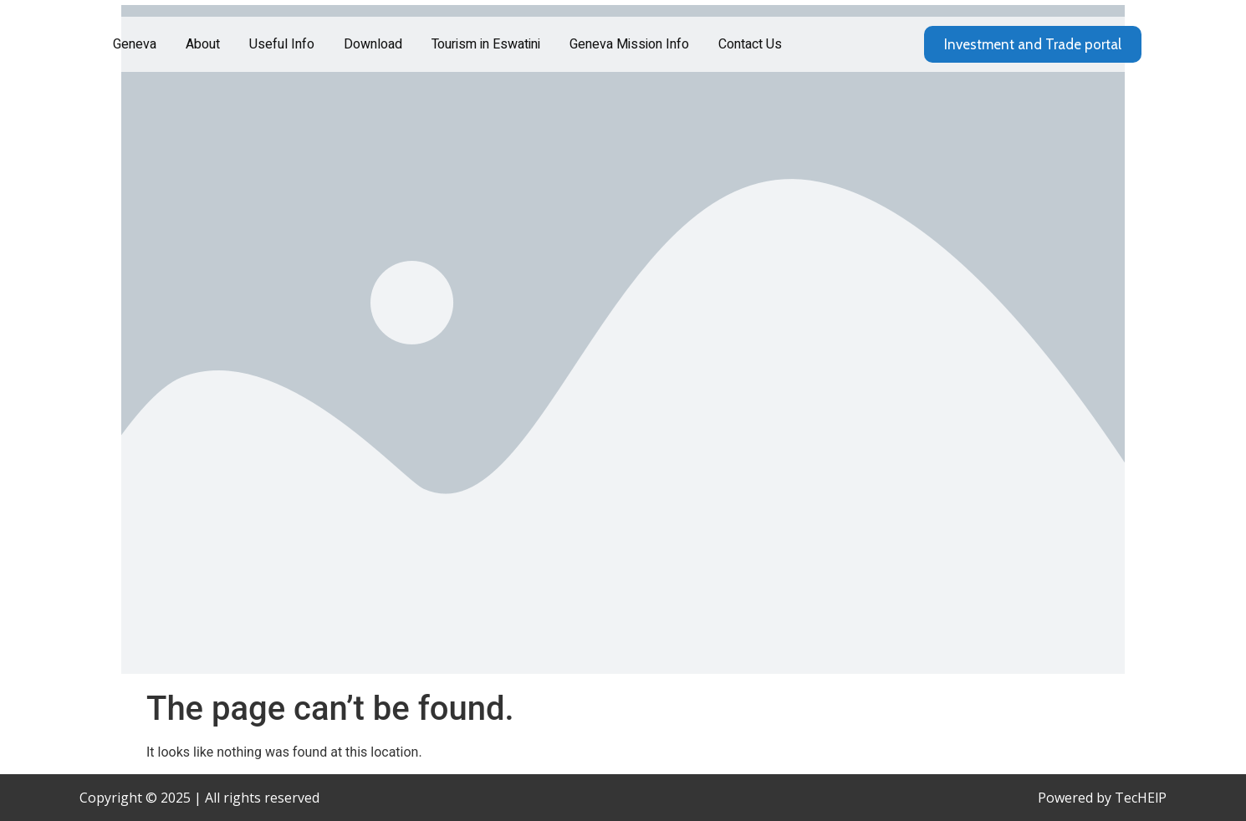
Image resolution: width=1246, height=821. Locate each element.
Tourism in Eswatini (486, 44)
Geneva (134, 44)
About (203, 44)
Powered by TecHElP (1102, 797)
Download (373, 44)
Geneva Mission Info (629, 44)
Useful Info (281, 44)
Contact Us (750, 44)
